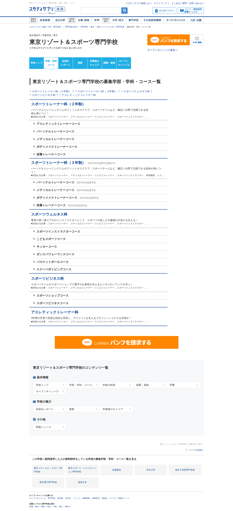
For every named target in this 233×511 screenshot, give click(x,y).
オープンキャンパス (176, 20)
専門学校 (133, 20)
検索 (124, 10)
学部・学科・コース (80, 384)
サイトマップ (160, 3)
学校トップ (36, 62)
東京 (92, 27)
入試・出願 (196, 20)
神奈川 (67, 507)
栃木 (37, 507)
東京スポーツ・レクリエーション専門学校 (82, 470)
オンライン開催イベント (120, 498)
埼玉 (49, 507)
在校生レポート (65, 63)
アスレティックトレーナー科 (79, 95)
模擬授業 (86, 498)
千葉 (55, 507)
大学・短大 (118, 20)
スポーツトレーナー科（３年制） (97, 91)
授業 (80, 62)
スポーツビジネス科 (44, 95)
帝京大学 (150, 470)
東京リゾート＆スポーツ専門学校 (110, 27)
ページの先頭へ (196, 450)
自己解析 (60, 20)
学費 (172, 384)
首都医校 (116, 470)
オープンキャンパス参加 (161, 50)
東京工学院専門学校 (185, 470)
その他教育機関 (152, 20)
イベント (76, 498)
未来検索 (45, 20)
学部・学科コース (51, 63)
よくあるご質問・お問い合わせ (187, 3)
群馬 (43, 507)
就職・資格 (109, 62)
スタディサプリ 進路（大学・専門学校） (46, 27)
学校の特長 (109, 384)
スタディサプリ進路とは (138, 3)
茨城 (31, 507)
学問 (97, 20)
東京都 (60, 498)
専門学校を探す (71, 27)
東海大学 (82, 482)
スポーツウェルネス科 (136, 91)
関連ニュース (43, 426)
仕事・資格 (84, 20)
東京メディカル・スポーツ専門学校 (48, 470)
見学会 (68, 498)
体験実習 (95, 498)
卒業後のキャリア (94, 63)
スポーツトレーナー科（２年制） (51, 91)
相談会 (104, 498)
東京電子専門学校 (48, 482)
